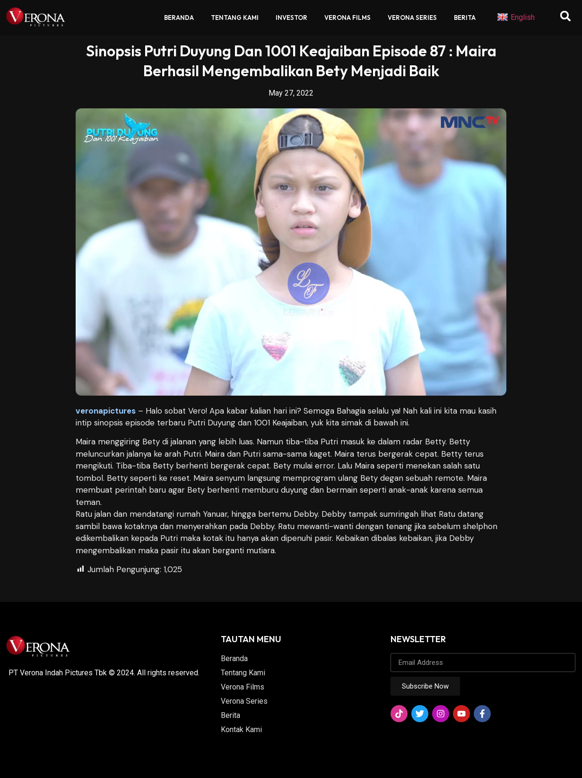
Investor (291, 17)
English (516, 17)
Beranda (179, 17)
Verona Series (412, 17)
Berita (465, 17)
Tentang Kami (235, 17)
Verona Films (347, 17)
